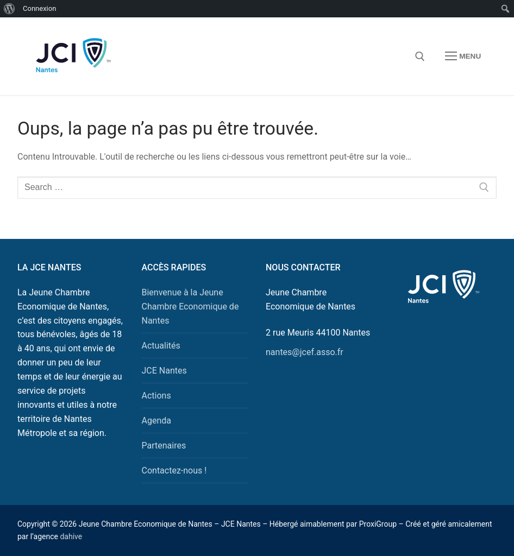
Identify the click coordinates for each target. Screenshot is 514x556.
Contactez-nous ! (174, 470)
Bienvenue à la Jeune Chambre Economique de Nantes (190, 306)
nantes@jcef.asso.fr (304, 352)
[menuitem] (9, 8)
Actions (156, 395)
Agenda (156, 420)
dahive (71, 536)
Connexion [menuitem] (39, 8)
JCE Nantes (164, 370)
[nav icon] (463, 56)
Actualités (161, 345)
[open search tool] (420, 56)
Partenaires (164, 445)
